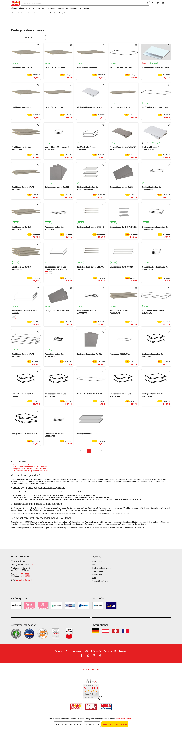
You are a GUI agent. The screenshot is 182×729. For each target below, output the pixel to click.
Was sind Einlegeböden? (22, 465)
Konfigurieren (92, 724)
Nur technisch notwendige (68, 724)
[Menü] (168, 3)
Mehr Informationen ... (124, 719)
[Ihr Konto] (153, 3)
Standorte (33, 565)
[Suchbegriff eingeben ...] (85, 3)
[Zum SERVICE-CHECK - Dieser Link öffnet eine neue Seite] (91, 688)
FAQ (94, 565)
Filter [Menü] (28, 37)
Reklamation (97, 574)
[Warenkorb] (163, 3)
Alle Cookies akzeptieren (115, 724)
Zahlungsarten (97, 571)
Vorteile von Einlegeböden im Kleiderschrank (30, 467)
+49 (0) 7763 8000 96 (23, 574)
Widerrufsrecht (110, 651)
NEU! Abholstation (99, 561)
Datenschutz (96, 651)
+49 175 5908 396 (26, 576)
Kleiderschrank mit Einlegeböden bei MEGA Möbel (32, 471)
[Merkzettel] (158, 3)
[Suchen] (147, 3)
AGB (86, 651)
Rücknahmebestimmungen (102, 568)
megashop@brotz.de (24, 580)
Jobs (68, 651)
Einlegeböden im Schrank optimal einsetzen (29, 469)
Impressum (77, 651)
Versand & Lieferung (100, 581)
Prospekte (123, 651)
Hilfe (94, 578)
